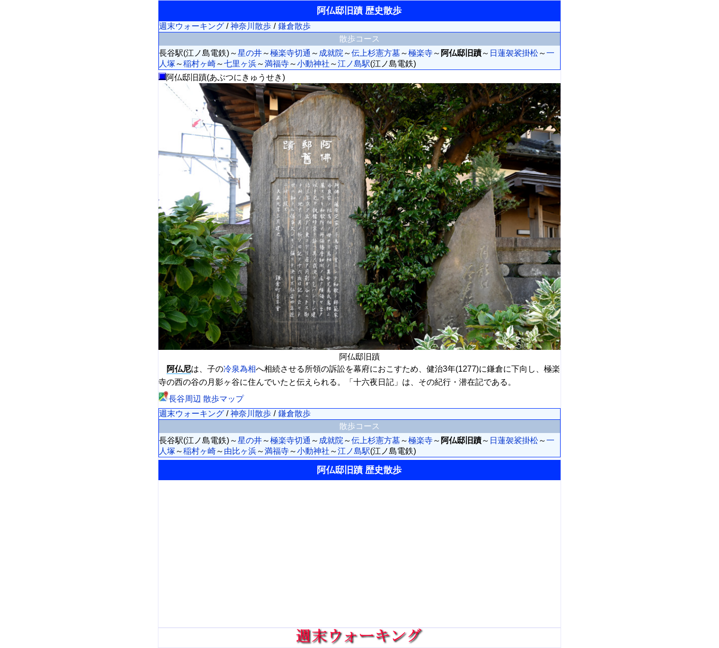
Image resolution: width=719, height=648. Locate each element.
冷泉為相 (239, 369)
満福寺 (277, 63)
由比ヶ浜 (240, 451)
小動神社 (313, 63)
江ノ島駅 (354, 63)
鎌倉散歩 (294, 26)
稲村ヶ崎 (199, 63)
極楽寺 (420, 53)
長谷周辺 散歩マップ (201, 398)
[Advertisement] (359, 554)
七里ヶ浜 (240, 63)
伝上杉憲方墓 (375, 53)
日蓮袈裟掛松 (513, 53)
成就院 (331, 53)
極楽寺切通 (290, 53)
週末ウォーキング (191, 26)
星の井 (250, 53)
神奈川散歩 (251, 26)
